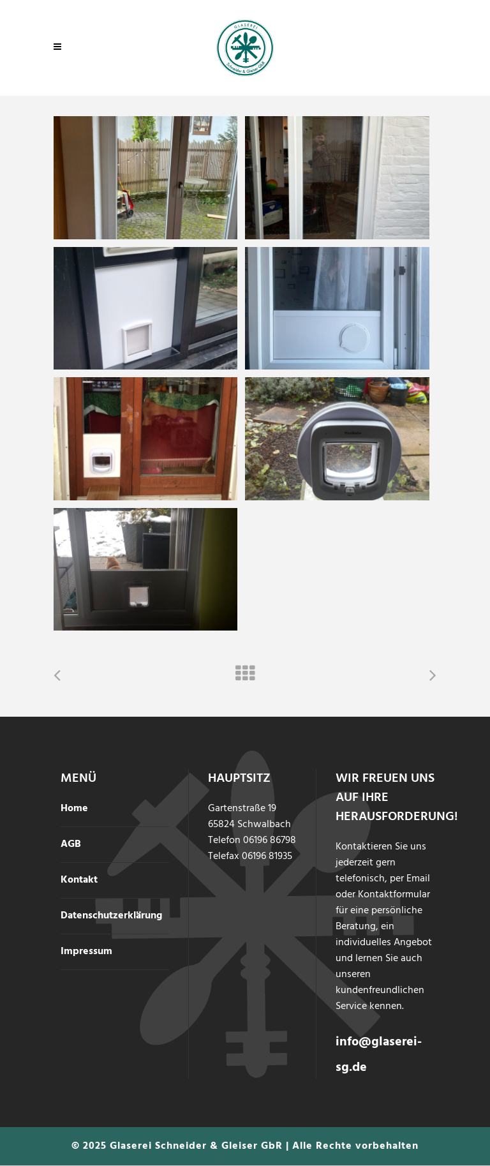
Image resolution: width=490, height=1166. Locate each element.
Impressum (86, 951)
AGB (71, 844)
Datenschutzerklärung (111, 916)
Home (74, 808)
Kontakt (79, 880)
